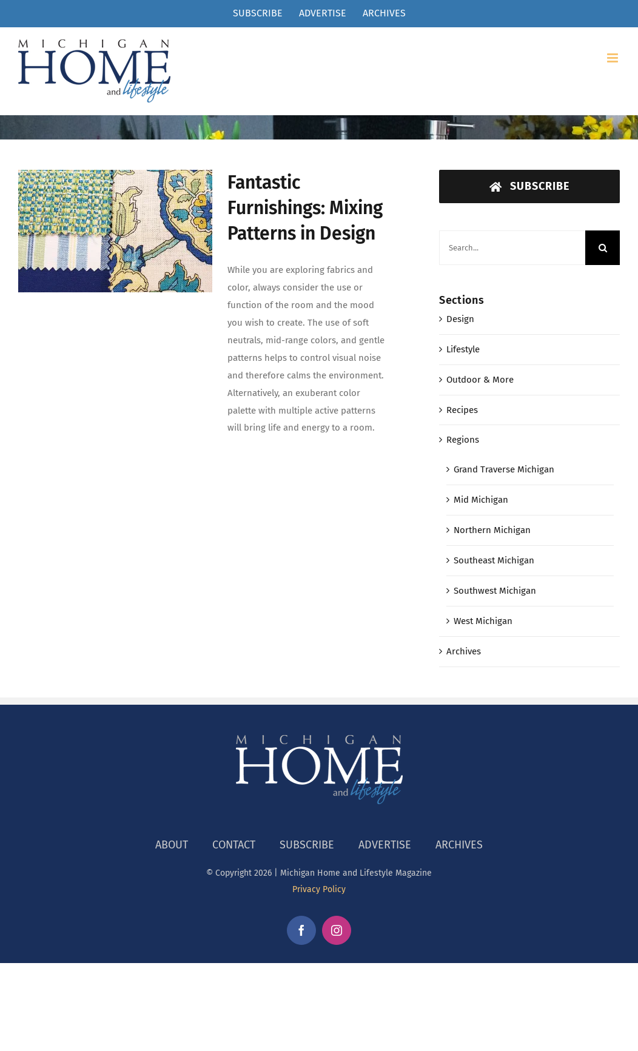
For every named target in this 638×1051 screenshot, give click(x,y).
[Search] (602, 247)
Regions (462, 439)
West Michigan (483, 621)
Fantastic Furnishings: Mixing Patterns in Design (305, 208)
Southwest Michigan (495, 590)
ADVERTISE (384, 844)
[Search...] (512, 247)
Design (460, 319)
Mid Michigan (481, 499)
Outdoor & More (480, 379)
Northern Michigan (492, 530)
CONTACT (233, 844)
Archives (463, 651)
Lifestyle (463, 349)
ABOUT (171, 844)
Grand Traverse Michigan (504, 469)
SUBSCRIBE (307, 844)
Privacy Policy (319, 889)
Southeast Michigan (494, 560)
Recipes (462, 410)
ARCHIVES (459, 844)
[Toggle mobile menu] (613, 58)
